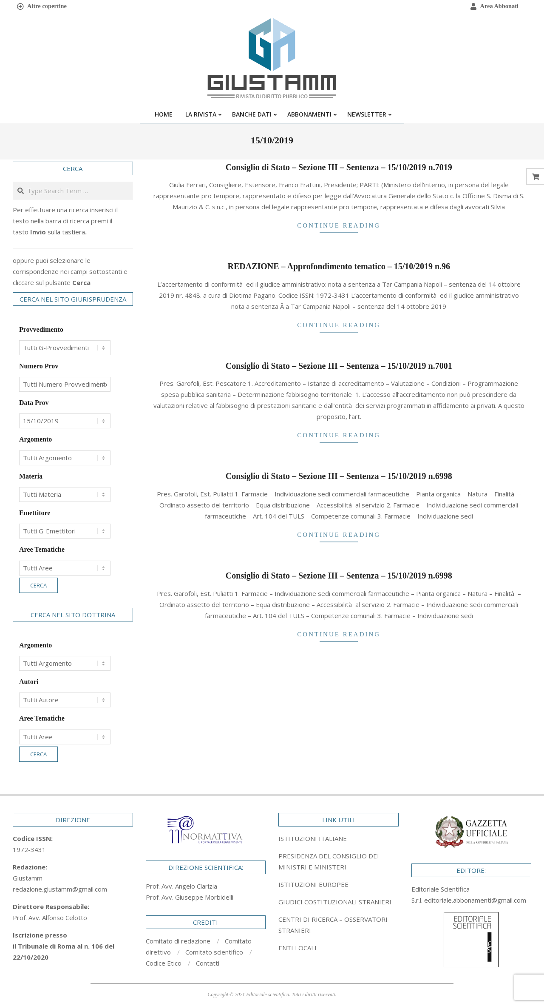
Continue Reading (338, 225)
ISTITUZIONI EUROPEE (313, 884)
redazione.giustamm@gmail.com (60, 889)
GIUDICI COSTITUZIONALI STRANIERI (334, 902)
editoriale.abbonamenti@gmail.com (475, 900)
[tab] (338, 861)
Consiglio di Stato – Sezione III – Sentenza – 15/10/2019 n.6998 (339, 476)
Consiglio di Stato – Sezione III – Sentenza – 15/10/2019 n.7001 (339, 365)
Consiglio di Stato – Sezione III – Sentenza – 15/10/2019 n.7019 (339, 167)
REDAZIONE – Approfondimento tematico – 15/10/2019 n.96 (338, 266)
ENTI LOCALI (297, 947)
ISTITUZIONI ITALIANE (312, 838)
